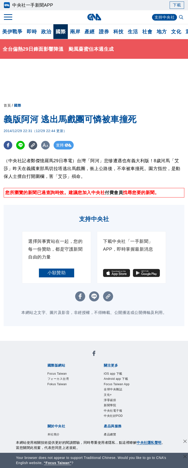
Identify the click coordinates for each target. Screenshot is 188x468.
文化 (176, 31)
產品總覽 (110, 434)
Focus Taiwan (57, 373)
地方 (162, 31)
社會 (147, 31)
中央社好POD (113, 416)
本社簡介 (53, 434)
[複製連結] (33, 145)
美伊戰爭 (12, 31)
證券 (104, 31)
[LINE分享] (20, 145)
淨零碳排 (110, 400)
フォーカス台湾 (58, 379)
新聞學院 (110, 405)
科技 (118, 31)
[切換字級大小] (45, 145)
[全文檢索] (181, 17)
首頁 (7, 105)
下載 (177, 5)
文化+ (108, 394)
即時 (32, 31)
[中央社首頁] (94, 17)
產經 (89, 31)
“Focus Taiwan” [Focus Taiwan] (57, 463)
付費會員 (114, 192)
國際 (61, 31)
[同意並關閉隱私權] (185, 441)
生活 (133, 31)
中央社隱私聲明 (149, 442)
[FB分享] (8, 145)
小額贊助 (56, 272)
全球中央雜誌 (113, 389)
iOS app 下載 (113, 373)
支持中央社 (164, 17)
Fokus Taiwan (57, 384)
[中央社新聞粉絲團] (94, 354)
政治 (46, 31)
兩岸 (75, 31)
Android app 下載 (116, 379)
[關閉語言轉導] (185, 457)
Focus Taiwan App (116, 384)
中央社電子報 (113, 410)
